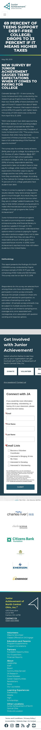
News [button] (9, 684)
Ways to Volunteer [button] (15, 635)
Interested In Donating (19, 462)
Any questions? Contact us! (15, 382)
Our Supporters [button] (14, 655)
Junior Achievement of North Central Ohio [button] (20, 707)
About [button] (10, 661)
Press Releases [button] (13, 676)
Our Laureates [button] (13, 687)
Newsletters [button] (12, 681)
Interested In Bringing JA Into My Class (21, 457)
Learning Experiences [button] (18, 690)
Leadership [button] (12, 663)
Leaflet (16, 500)
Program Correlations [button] (16, 646)
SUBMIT (20, 487)
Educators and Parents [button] (19, 641)
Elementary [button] (12, 692)
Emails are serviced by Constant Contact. (21, 481)
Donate (10, 371)
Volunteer (26, 371)
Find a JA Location (15, 711)
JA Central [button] (32, 721)
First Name (11, 424)
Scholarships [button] (12, 700)
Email (8, 413)
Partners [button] (11, 650)
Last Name (10, 435)
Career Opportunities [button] (16, 679)
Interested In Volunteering (20, 465)
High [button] (9, 698)
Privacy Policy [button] (29, 718)
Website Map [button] (21, 721)
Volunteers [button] (12, 633)
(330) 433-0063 (12, 621)
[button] (6, 725)
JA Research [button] (12, 674)
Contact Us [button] (11, 618)
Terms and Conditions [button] (14, 718)
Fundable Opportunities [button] (18, 652)
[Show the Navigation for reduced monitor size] (5, 15)
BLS (29, 154)
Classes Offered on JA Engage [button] (20, 638)
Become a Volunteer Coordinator (18, 452)
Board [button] (9, 668)
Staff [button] (9, 666)
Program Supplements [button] (17, 644)
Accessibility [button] (10, 721)
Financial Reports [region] (14, 657)
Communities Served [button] (16, 671)
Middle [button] (10, 695)
